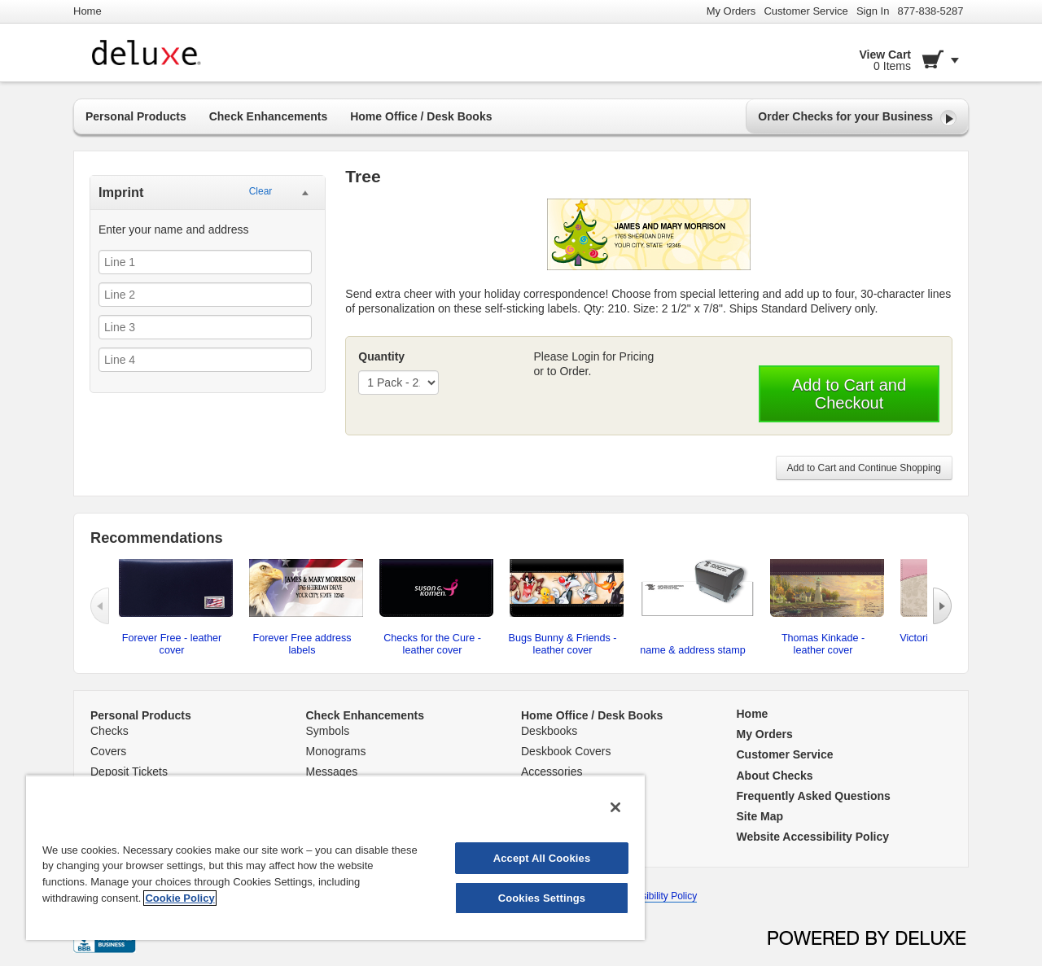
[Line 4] (205, 359)
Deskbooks (549, 730)
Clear (261, 191)
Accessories (551, 771)
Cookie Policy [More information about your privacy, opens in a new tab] (179, 898)
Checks (109, 730)
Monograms (336, 751)
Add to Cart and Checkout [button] (849, 394)
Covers (108, 751)
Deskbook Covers (566, 751)
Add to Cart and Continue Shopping (864, 468)
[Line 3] (205, 327)
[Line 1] (205, 262)
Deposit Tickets (129, 771)
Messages (332, 771)
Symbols (328, 730)
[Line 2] (205, 294)
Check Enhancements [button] (268, 116)
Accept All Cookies (542, 858)
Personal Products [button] (135, 116)
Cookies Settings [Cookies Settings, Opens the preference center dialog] (542, 898)
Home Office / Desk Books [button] (421, 116)
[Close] (615, 807)
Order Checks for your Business (857, 118)
